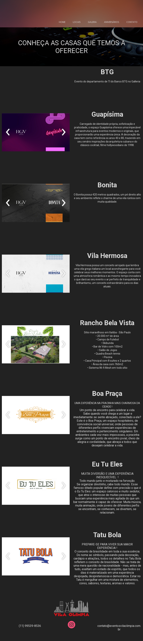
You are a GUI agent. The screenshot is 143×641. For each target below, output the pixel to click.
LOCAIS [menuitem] (76, 22)
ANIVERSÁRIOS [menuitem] (111, 22)
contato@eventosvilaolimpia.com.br (119, 627)
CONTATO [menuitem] (131, 22)
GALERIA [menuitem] (92, 22)
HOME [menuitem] (62, 22)
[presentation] (8, 132)
